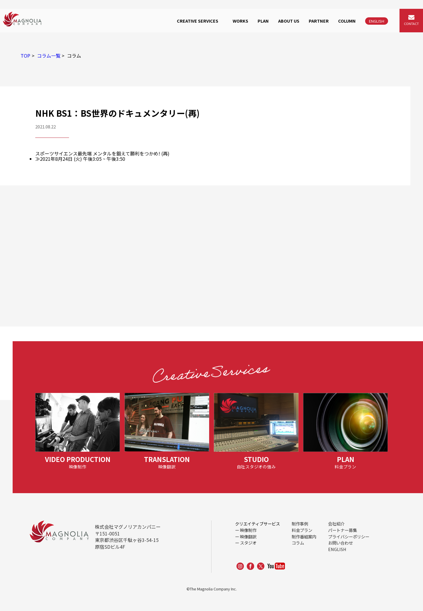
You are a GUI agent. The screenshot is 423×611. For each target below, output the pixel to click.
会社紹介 (336, 523)
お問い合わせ (340, 543)
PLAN (263, 21)
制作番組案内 (304, 536)
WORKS (240, 21)
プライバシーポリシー (348, 536)
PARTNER (319, 21)
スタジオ (248, 543)
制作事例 (300, 523)
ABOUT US (288, 21)
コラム (298, 543)
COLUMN (347, 21)
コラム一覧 (49, 55)
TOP (25, 55)
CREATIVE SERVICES (197, 21)
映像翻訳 (248, 536)
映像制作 (248, 530)
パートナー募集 (342, 530)
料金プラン (302, 530)
